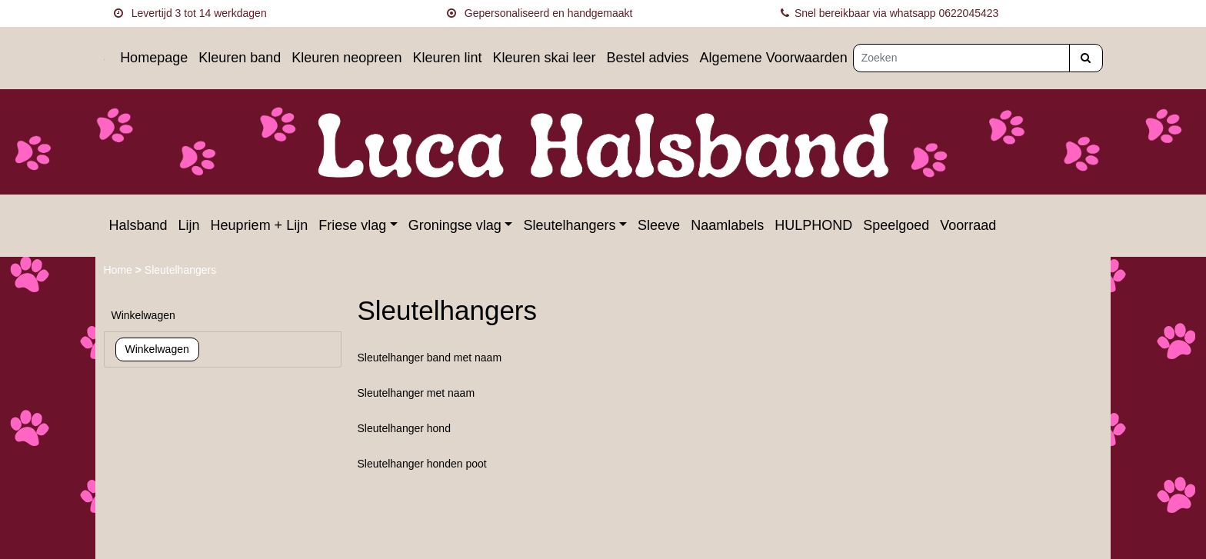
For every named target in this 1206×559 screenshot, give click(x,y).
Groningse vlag (454, 225)
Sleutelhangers (569, 225)
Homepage (154, 57)
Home (119, 270)
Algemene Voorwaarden (774, 57)
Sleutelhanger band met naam (430, 357)
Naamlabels (727, 225)
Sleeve (659, 225)
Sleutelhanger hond (404, 428)
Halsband (138, 225)
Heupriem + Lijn (259, 225)
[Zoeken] (961, 58)
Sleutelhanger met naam (416, 393)
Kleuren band (239, 57)
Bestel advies (648, 57)
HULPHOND (813, 225)
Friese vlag (352, 225)
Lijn (189, 225)
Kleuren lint (446, 57)
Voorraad (968, 225)
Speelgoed (896, 225)
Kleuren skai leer (543, 57)
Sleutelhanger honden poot (422, 464)
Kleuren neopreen (346, 57)
